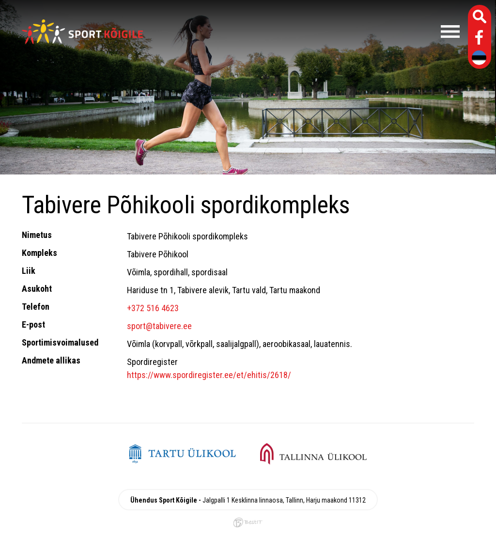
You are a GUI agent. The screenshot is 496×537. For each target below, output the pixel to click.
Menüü (306, 31)
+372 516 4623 (153, 308)
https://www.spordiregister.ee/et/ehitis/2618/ (209, 375)
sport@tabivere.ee (159, 326)
